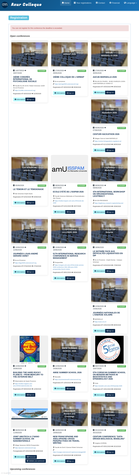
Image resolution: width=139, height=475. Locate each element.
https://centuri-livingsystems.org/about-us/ (108, 141)
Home (66, 3)
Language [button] (130, 3)
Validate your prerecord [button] (35, 461)
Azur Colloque (22, 3)
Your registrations (82, 3)
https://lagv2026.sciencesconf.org (25, 263)
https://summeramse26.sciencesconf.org (68, 379)
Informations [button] (20, 99)
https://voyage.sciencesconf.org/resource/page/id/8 (69, 452)
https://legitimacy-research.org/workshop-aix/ (109, 203)
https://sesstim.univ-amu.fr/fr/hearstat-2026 (108, 386)
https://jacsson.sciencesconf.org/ (25, 448)
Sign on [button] (30, 99)
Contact (100, 3)
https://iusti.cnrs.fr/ (100, 322)
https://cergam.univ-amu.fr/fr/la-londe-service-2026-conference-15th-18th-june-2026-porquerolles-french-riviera (68, 267)
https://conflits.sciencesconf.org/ (25, 90)
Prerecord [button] (31, 457)
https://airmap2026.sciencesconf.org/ (66, 84)
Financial (114, 3)
